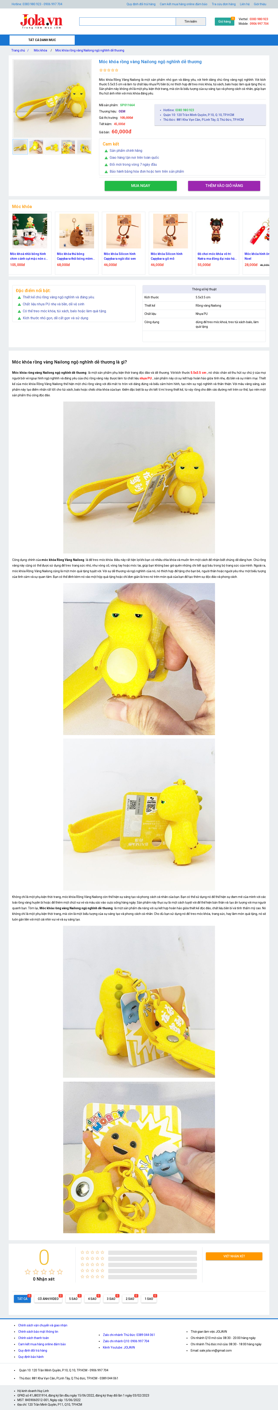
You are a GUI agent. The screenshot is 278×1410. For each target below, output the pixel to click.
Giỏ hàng (224, 21)
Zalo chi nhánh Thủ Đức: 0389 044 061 (129, 1335)
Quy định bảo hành (31, 1357)
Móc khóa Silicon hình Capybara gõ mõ (169, 256)
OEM (122, 111)
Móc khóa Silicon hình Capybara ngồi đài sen (122, 256)
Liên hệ (245, 4)
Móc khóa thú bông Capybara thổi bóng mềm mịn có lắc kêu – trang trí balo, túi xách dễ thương (77, 256)
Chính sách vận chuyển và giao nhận (42, 1325)
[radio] (27, 1272)
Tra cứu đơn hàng (224, 4)
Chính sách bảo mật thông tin (38, 1331)
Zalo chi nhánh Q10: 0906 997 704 (126, 1341)
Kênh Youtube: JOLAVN (119, 1347)
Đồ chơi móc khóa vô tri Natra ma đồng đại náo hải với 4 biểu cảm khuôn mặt (219, 256)
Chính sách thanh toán (33, 1338)
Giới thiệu (260, 4)
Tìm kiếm (190, 21)
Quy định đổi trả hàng (141, 4)
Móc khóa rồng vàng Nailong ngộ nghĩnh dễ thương (89, 50)
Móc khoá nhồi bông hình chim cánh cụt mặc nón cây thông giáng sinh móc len (31, 256)
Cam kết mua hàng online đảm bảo (183, 4)
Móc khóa (40, 50)
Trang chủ (20, 50)
